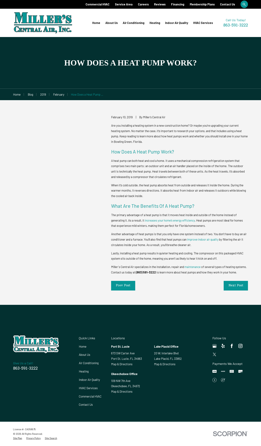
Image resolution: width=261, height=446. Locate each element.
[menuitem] (17, 438)
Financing (177, 4)
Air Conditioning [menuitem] (133, 22)
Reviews (160, 4)
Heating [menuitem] (155, 22)
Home (82, 346)
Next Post (236, 285)
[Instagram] (240, 346)
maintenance (193, 267)
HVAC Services (88, 388)
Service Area (123, 4)
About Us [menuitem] (111, 22)
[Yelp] (223, 346)
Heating (84, 371)
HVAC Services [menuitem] (203, 22)
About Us (84, 354)
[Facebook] (232, 346)
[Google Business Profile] (214, 346)
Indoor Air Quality (89, 379)
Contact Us (227, 4)
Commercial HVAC (97, 4)
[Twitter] (214, 354)
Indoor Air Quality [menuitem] (176, 22)
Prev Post (123, 285)
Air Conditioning (89, 363)
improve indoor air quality (203, 239)
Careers (143, 4)
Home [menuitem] (96, 22)
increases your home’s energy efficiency (170, 220)
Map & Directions (121, 364)
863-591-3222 (235, 25)
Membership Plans (202, 4)
